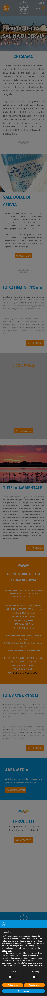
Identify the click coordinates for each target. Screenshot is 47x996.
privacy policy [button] (11, 941)
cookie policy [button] (7, 951)
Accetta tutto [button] (34, 985)
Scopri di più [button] (23, 991)
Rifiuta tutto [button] (13, 985)
